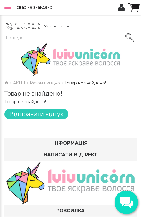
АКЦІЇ (19, 83)
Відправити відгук (36, 114)
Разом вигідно (45, 83)
